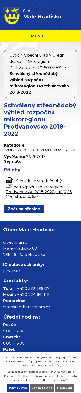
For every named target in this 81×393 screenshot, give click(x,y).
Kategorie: (15, 145)
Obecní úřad (36, 55)
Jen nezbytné (42, 388)
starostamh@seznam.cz (26, 307)
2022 (70, 150)
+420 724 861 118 (33, 294)
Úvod (15, 55)
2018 (21, 150)
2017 (10, 150)
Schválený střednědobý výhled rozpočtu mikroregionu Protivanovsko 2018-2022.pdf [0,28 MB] (39, 188)
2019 (33, 150)
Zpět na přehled (24, 209)
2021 (58, 150)
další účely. (55, 365)
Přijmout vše (18, 388)
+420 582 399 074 (34, 288)
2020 (46, 150)
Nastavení (64, 388)
